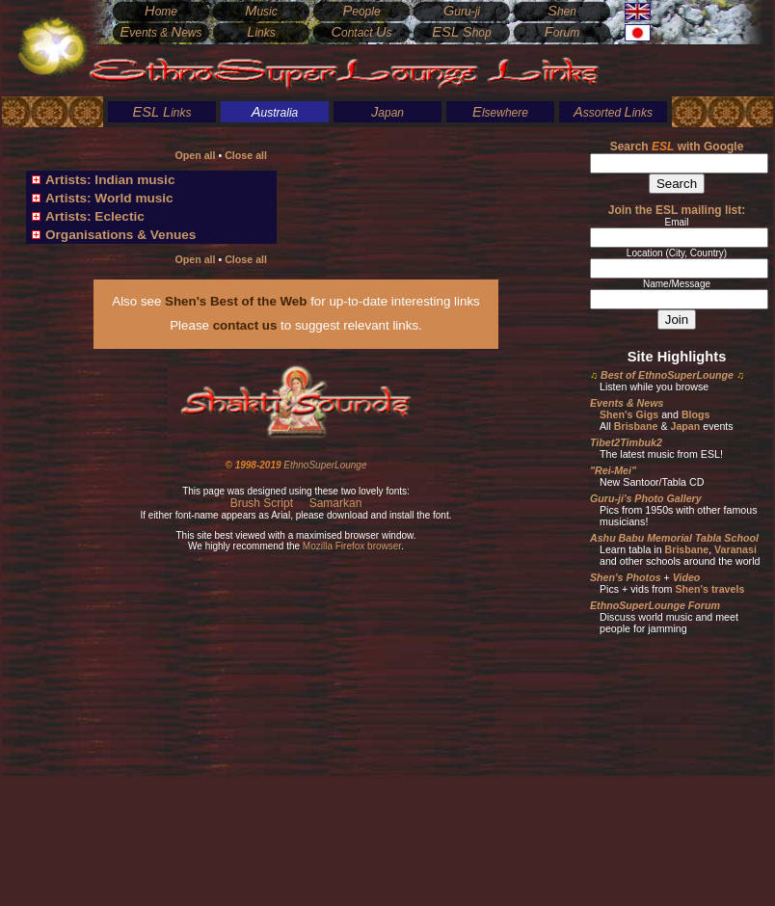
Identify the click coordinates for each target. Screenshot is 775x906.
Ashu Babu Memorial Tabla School (674, 538)
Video (687, 577)
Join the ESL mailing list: (676, 210)
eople (361, 11)
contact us (245, 325)
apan (387, 113)
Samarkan (335, 503)
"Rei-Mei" (613, 470)
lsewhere (500, 113)
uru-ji (461, 11)
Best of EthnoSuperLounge (667, 375)
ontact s (361, 33)
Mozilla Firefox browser (352, 546)
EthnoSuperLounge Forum (655, 605)
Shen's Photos (625, 577)
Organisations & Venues (120, 234)
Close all (246, 155)
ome (161, 11)
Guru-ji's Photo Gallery (646, 498)
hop (461, 33)
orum (562, 33)
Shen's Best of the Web (236, 301)
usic (261, 11)
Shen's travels (709, 589)
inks (161, 113)
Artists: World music (109, 198)
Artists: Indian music (109, 180)
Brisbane (636, 426)
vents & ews (160, 33)
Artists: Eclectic (95, 216)
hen (562, 11)
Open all (194, 155)
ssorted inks (613, 113)
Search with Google (677, 146)
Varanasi (735, 549)
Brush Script (261, 503)
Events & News (626, 403)
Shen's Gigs (629, 414)
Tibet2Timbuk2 (626, 442)
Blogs (695, 414)
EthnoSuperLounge (324, 465)
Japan (685, 426)
